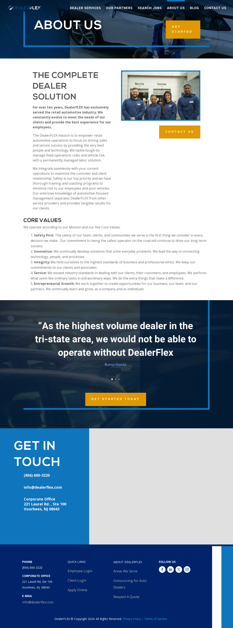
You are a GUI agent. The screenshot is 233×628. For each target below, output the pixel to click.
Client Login (77, 580)
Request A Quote (126, 597)
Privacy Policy (132, 619)
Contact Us (215, 9)
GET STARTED (182, 29)
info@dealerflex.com (43, 487)
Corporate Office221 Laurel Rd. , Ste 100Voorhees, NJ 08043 (45, 504)
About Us (176, 9)
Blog (194, 9)
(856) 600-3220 (32, 567)
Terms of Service (155, 619)
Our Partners (119, 9)
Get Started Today (115, 399)
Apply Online (77, 590)
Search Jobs (150, 9)
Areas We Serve (125, 571)
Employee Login (80, 571)
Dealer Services (85, 9)
